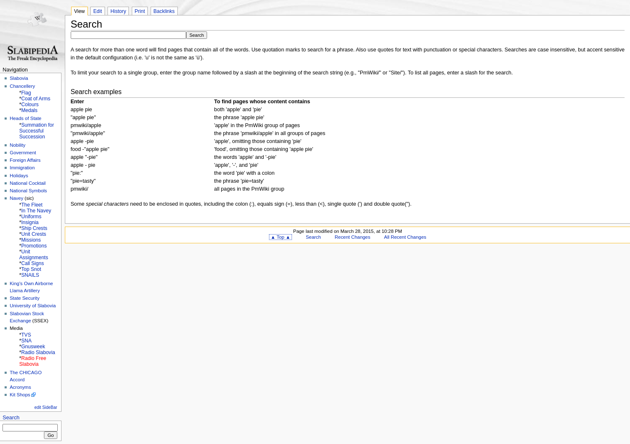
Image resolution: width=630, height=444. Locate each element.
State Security (24, 298)
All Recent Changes (405, 237)
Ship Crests (34, 228)
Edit (97, 11)
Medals (29, 110)
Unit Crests (33, 234)
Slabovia (19, 78)
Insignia (30, 222)
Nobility (18, 145)
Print (140, 11)
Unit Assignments (33, 254)
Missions (31, 240)
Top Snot (31, 269)
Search (11, 418)
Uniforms (31, 216)
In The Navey (36, 211)
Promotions (34, 246)
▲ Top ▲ (280, 237)
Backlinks (164, 11)
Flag (26, 93)
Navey (16, 198)
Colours (30, 104)
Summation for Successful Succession (36, 131)
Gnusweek (33, 347)
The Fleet (32, 205)
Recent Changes (352, 237)
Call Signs (32, 263)
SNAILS (30, 275)
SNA (26, 341)
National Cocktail (28, 183)
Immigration (22, 167)
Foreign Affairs (25, 160)
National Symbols (28, 190)
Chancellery (22, 86)
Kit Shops (20, 394)
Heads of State (25, 118)
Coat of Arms (36, 99)
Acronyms (20, 387)
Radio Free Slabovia (32, 361)
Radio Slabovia (38, 352)
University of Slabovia (33, 305)
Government (23, 152)
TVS (26, 335)
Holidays (19, 175)
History (118, 11)
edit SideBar (45, 407)
